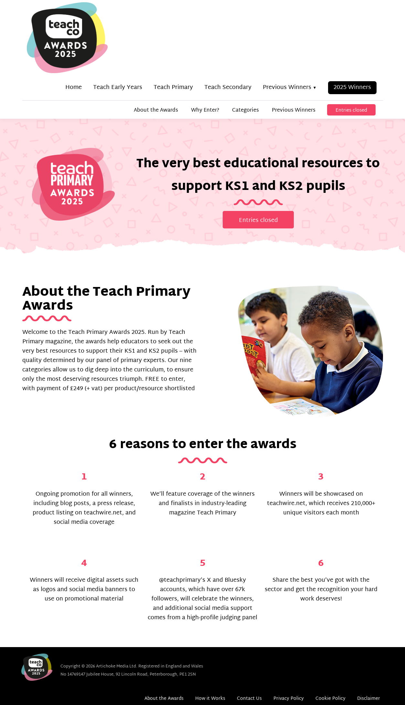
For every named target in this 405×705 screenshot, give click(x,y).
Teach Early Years (117, 87)
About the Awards (156, 110)
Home (73, 87)
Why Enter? (205, 110)
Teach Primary (173, 87)
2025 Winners (352, 87)
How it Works (210, 699)
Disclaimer (368, 699)
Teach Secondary (227, 87)
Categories (245, 110)
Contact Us (249, 699)
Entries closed (351, 110)
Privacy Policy (288, 699)
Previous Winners (287, 87)
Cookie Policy (330, 699)
